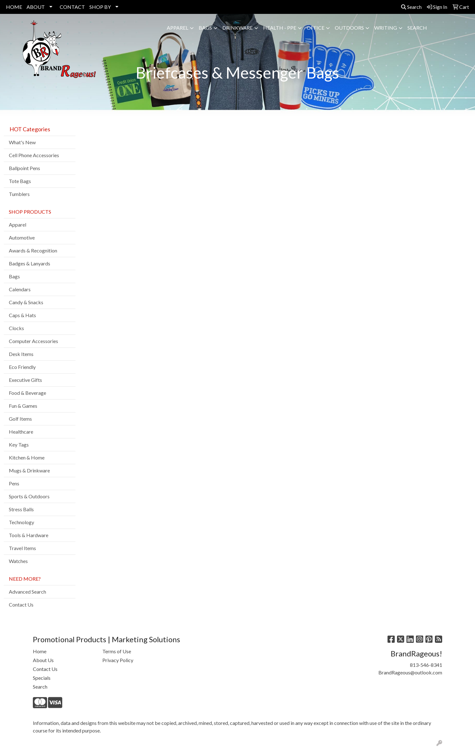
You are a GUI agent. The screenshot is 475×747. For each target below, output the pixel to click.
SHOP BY (100, 7)
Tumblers (19, 194)
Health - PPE (279, 28)
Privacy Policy (117, 660)
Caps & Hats (22, 315)
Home (39, 651)
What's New (22, 142)
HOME (14, 7)
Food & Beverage (27, 393)
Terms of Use (116, 651)
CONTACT (72, 7)
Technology (21, 522)
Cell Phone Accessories (34, 155)
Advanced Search (27, 592)
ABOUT (36, 7)
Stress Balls (21, 509)
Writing (385, 28)
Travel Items (22, 548)
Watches (18, 561)
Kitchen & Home (27, 457)
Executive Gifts (25, 380)
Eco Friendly (22, 367)
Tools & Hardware (28, 535)
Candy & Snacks (26, 302)
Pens (14, 483)
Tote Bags (20, 181)
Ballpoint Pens (24, 168)
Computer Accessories (33, 341)
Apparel (177, 28)
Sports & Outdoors (29, 496)
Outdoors (349, 28)
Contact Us (21, 605)
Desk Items (21, 354)
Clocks (16, 328)
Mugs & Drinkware (29, 470)
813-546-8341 (426, 665)
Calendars (20, 289)
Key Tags (19, 445)
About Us (43, 660)
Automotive (22, 237)
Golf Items (20, 419)
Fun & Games (23, 406)
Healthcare (21, 432)
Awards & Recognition (33, 250)
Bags (205, 28)
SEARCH (417, 28)
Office (315, 28)
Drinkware (237, 28)
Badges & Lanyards (29, 263)
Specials (42, 678)
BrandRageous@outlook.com (410, 672)
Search (411, 7)
